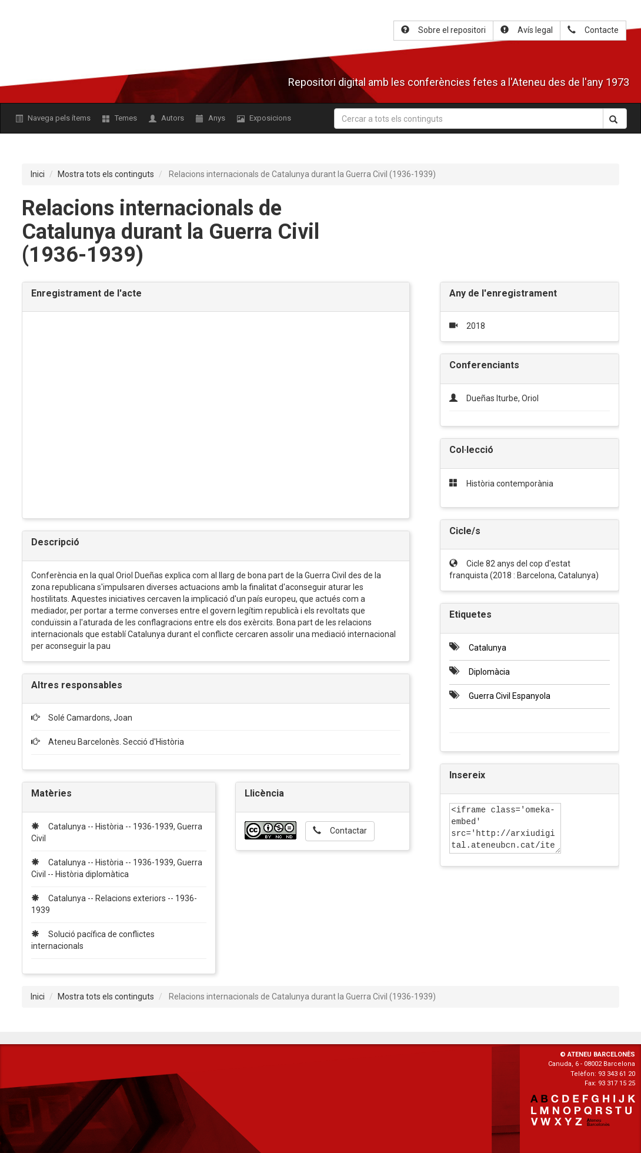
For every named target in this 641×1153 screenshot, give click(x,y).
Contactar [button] (340, 830)
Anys (210, 118)
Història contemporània (509, 483)
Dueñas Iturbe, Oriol (502, 398)
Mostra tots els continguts (106, 174)
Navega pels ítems (53, 118)
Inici (38, 174)
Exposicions (264, 118)
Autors (166, 118)
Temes (119, 118)
